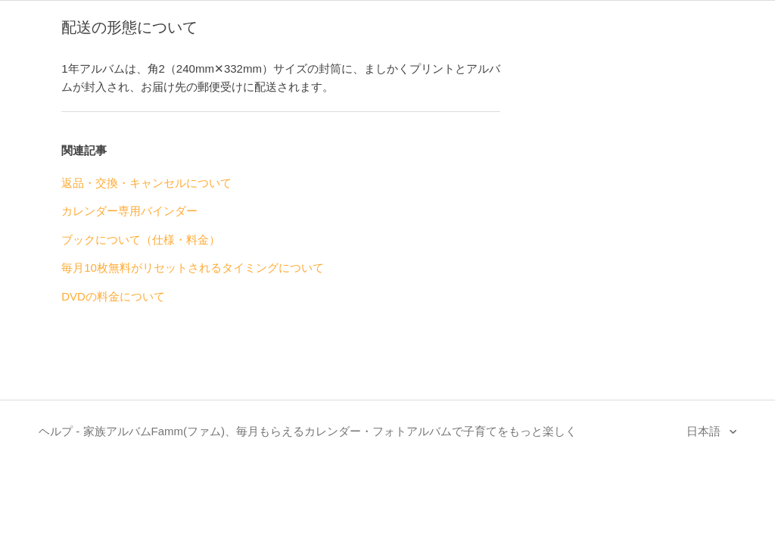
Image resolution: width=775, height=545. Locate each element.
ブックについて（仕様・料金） (140, 239)
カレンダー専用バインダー (129, 210)
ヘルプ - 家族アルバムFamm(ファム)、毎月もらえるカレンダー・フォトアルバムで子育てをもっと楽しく (308, 431)
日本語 (705, 431)
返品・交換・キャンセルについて (146, 182)
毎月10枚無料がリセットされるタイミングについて (192, 267)
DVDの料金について (113, 296)
